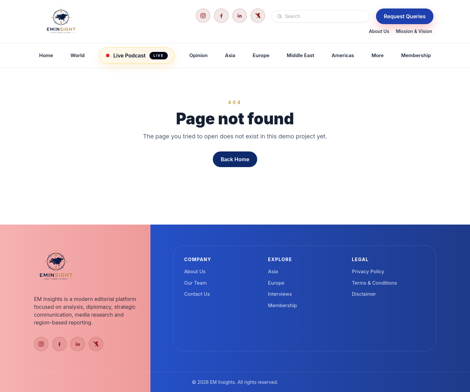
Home (46, 55)
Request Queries (405, 16)
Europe (261, 55)
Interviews (280, 294)
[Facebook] (221, 15)
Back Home (235, 159)
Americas (343, 55)
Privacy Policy (368, 271)
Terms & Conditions (374, 283)
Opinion (198, 55)
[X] (258, 15)
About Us (379, 31)
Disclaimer (364, 294)
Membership (416, 55)
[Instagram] (203, 15)
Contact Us (197, 294)
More (377, 55)
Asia (230, 55)
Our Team (195, 283)
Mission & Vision (414, 31)
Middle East (300, 55)
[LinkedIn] (239, 15)
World (77, 55)
